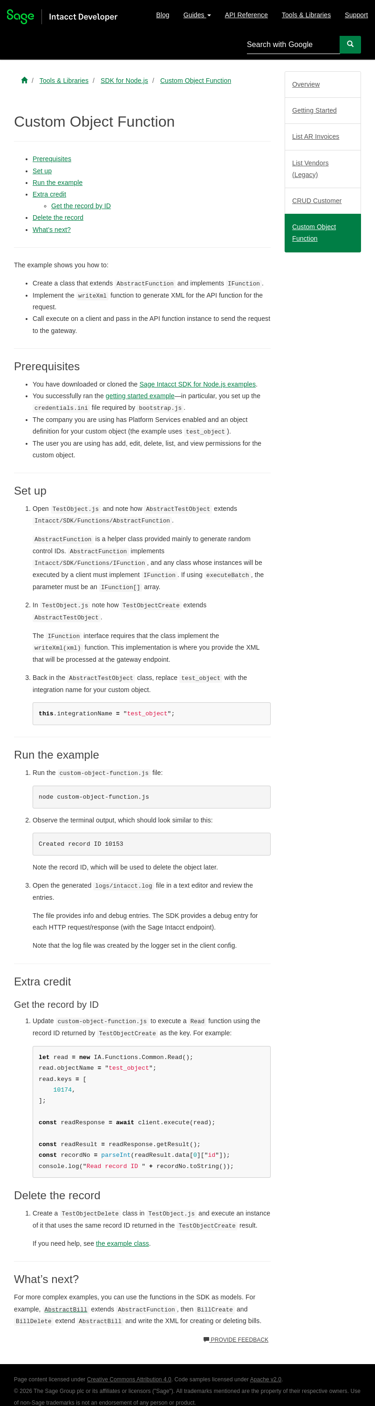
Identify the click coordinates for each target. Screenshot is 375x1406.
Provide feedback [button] (236, 1340)
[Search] (350, 44)
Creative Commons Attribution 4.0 (129, 1379)
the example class (122, 1243)
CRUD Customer (316, 200)
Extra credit (49, 194)
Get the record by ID (81, 206)
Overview (306, 84)
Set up (42, 171)
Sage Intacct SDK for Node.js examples (197, 384)
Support (356, 15)
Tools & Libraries (306, 15)
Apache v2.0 (265, 1379)
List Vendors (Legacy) (310, 168)
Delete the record (58, 217)
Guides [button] (197, 15)
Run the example (57, 182)
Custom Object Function (314, 232)
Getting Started (314, 110)
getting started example (140, 396)
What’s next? (52, 229)
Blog (162, 15)
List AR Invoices (315, 136)
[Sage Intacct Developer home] (24, 80)
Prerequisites (52, 159)
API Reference (246, 15)
